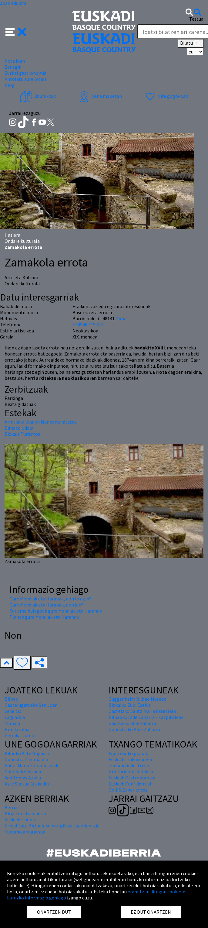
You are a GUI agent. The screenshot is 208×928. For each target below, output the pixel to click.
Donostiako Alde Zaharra (134, 729)
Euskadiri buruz (20, 819)
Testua (196, 19)
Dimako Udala (19, 428)
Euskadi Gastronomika (132, 778)
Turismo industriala (129, 765)
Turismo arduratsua (25, 832)
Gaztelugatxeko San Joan (31, 705)
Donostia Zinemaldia (26, 759)
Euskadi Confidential (130, 784)
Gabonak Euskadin (23, 771)
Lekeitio (13, 711)
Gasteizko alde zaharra (132, 723)
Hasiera (12, 235)
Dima (121, 318)
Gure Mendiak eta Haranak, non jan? (46, 605)
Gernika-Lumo (19, 735)
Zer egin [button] (13, 67)
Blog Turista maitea (25, 813)
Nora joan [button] (15, 61)
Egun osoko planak (128, 753)
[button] (16, 31)
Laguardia (15, 717)
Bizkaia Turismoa (22, 434)
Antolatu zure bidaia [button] (26, 79)
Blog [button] (10, 85)
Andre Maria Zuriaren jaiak (31, 765)
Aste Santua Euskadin (27, 784)
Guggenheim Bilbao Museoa (137, 699)
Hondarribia (17, 729)
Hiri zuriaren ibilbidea (131, 771)
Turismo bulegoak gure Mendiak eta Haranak (55, 611)
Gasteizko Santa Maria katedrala (142, 711)
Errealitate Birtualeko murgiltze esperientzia (52, 826)
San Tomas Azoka (23, 778)
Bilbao (11, 699)
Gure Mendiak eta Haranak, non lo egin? (50, 599)
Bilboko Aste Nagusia (27, 753)
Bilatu (190, 43)
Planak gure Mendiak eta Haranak (44, 617)
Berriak (12, 807)
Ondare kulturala (22, 241)
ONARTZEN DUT (54, 912)
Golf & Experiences (128, 790)
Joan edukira (13, 3)
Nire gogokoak (166, 96)
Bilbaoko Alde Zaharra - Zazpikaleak (146, 717)
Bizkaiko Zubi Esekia (130, 705)
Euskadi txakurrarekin (131, 759)
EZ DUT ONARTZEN (151, 912)
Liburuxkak (38, 96)
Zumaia (12, 723)
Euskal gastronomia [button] (25, 73)
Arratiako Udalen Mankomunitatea (41, 422)
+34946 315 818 (88, 324)
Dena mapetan (100, 96)
